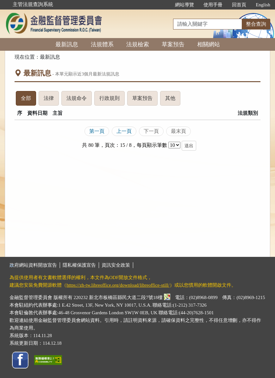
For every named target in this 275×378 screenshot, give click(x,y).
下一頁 (151, 131)
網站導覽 (184, 4)
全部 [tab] (28, 100)
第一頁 (96, 131)
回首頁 (239, 4)
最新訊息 (66, 44)
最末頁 (178, 131)
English (263, 4)
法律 (51, 100)
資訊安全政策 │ (118, 265)
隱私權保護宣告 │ (82, 265)
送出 (188, 145)
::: (164, 4)
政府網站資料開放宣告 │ (36, 265)
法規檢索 (137, 44)
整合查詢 (256, 24)
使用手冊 (212, 4)
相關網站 (208, 44)
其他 (172, 100)
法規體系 (102, 44)
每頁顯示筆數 (152, 145)
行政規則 (112, 100)
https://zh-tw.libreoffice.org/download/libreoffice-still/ (118, 285)
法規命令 (79, 100)
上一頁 (124, 131)
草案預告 (173, 44)
